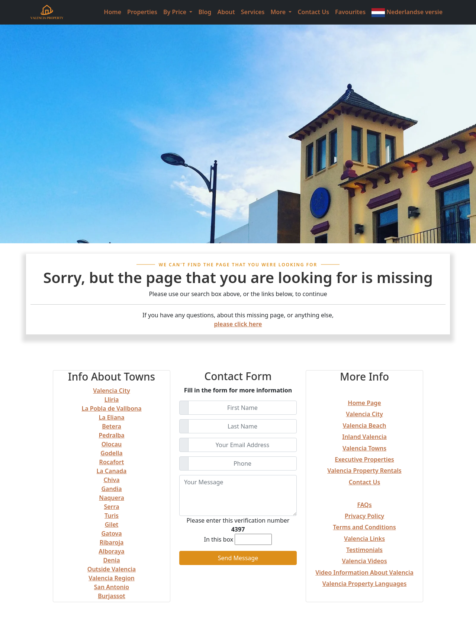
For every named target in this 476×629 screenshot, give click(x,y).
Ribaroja (112, 542)
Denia (111, 560)
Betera (111, 426)
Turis (111, 515)
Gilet (112, 524)
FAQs (364, 505)
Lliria (111, 399)
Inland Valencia (364, 437)
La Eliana (111, 417)
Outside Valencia (111, 569)
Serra (111, 507)
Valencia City (111, 390)
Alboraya (111, 551)
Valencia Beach (364, 425)
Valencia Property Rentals (364, 470)
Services (253, 12)
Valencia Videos (364, 561)
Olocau (112, 444)
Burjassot (111, 596)
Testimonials (364, 550)
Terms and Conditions (364, 527)
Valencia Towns (364, 448)
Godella (111, 453)
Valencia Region (112, 578)
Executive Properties (364, 459)
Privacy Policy (364, 516)
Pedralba (111, 435)
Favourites (350, 12)
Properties (142, 12)
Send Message (238, 558)
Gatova (111, 533)
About (226, 12)
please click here (238, 324)
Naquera (111, 498)
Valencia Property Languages (364, 584)
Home (112, 12)
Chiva (111, 480)
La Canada (112, 471)
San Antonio (111, 587)
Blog (204, 12)
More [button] (278, 12)
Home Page (364, 403)
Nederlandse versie (407, 12)
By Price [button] (175, 12)
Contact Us (313, 12)
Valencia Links (364, 539)
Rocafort (111, 462)
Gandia (111, 489)
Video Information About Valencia (364, 572)
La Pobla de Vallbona (111, 408)
